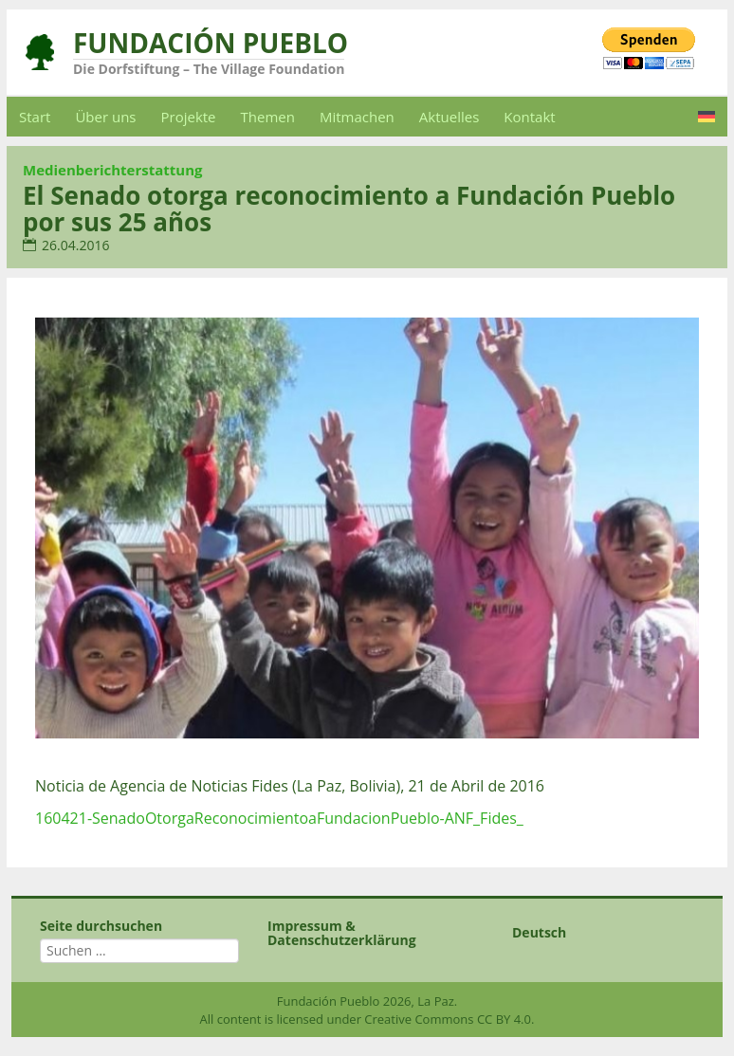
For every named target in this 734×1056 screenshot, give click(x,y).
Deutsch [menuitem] (539, 932)
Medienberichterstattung (113, 169)
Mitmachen (357, 116)
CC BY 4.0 (504, 1019)
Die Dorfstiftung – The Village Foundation (208, 69)
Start (34, 116)
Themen (268, 116)
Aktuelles (449, 116)
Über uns (105, 116)
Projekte (188, 116)
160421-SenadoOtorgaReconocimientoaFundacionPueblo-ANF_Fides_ (279, 818)
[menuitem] (706, 117)
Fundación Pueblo (210, 43)
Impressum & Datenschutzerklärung (341, 933)
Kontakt (529, 116)
